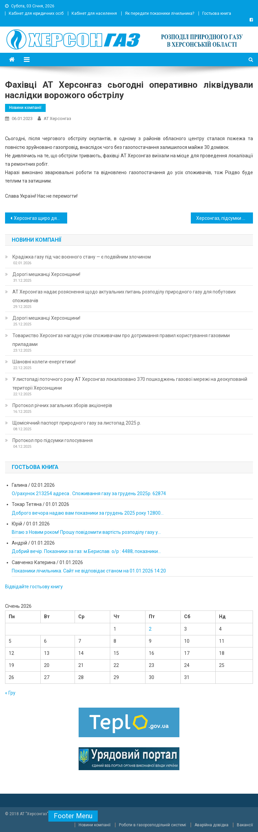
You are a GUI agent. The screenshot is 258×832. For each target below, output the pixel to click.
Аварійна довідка (211, 825)
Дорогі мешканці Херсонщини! (46, 274)
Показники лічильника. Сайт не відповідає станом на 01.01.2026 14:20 (89, 570)
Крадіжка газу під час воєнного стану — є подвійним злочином (81, 257)
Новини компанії (25, 107)
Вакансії (245, 825)
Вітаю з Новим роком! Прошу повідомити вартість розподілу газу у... (86, 532)
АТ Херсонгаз (57, 118)
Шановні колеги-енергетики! (44, 361)
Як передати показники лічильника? (159, 13)
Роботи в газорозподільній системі (152, 825)
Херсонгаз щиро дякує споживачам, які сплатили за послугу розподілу (40, 218)
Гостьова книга (216, 13)
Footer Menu (73, 816)
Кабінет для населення (94, 13)
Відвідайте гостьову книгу (34, 586)
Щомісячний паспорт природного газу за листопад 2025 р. (76, 423)
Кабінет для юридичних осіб (36, 13)
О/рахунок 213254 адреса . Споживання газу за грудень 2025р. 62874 (89, 493)
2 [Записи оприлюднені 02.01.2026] (150, 629)
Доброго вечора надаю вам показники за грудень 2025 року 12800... (88, 513)
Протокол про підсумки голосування (52, 440)
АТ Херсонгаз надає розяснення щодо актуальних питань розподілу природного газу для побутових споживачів (124, 296)
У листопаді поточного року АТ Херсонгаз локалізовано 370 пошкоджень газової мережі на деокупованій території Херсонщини (129, 384)
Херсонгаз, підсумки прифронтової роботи (224, 218)
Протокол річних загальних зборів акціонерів (62, 405)
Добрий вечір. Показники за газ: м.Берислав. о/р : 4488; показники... (86, 551)
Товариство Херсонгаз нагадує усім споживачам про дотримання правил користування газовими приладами (121, 340)
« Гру (10, 693)
